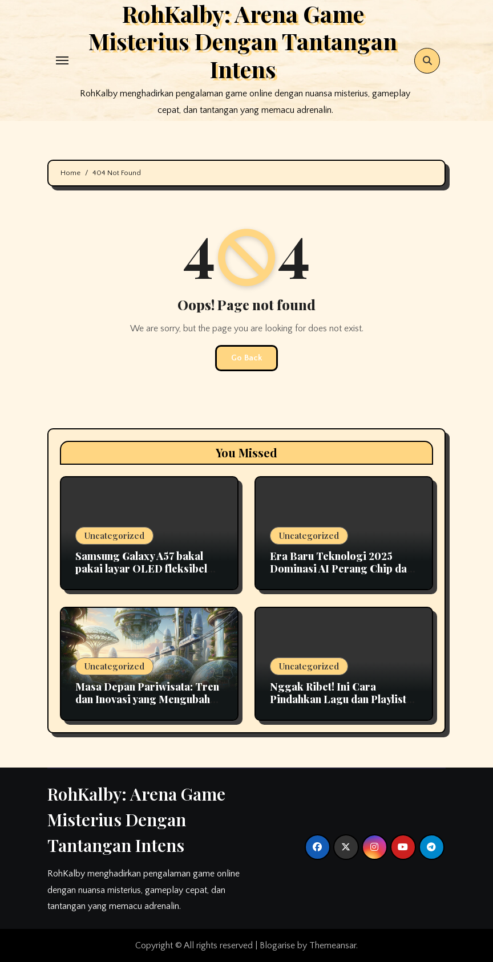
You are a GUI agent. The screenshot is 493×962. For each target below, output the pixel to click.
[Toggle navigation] (62, 60)
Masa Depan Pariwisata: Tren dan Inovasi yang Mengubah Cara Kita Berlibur (147, 699)
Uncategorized (114, 535)
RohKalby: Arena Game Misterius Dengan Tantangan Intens (136, 819)
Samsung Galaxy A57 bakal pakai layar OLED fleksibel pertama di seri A (141, 568)
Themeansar (332, 945)
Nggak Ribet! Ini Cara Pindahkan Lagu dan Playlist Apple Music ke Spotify (338, 699)
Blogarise (277, 945)
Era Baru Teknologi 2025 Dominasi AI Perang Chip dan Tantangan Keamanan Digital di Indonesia (341, 574)
